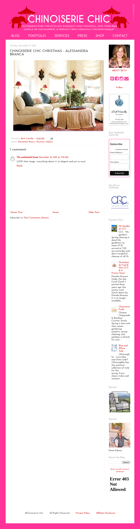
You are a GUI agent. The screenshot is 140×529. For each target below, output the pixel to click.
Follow (119, 87)
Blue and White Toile (123, 348)
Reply (19, 166)
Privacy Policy (83, 513)
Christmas (40, 142)
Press (82, 36)
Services (61, 36)
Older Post (93, 212)
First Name (114, 162)
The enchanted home (27, 157)
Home (56, 212)
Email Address (116, 152)
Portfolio (37, 36)
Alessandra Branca (26, 142)
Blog (15, 36)
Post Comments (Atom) (36, 218)
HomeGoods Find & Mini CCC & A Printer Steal (120, 267)
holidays (49, 142)
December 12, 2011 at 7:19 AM (53, 157)
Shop (100, 36)
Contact (120, 36)
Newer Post (17, 212)
